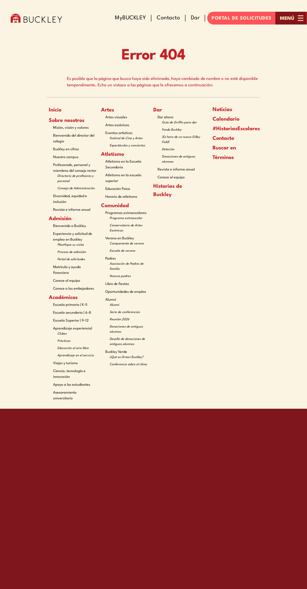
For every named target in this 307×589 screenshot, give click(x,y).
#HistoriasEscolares (230, 128)
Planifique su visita (70, 245)
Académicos (63, 297)
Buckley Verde (116, 352)
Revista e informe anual (71, 210)
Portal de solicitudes (71, 259)
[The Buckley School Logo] (36, 18)
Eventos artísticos (118, 133)
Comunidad (115, 205)
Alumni (110, 300)
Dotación (168, 149)
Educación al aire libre (73, 348)
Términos (220, 157)
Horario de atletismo (121, 197)
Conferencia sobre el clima (128, 364)
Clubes (62, 333)
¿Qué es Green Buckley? (126, 357)
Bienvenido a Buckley (69, 226)
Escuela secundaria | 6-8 (72, 313)
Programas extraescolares (125, 213)
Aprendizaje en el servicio (75, 355)
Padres (110, 258)
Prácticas (63, 341)
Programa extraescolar (126, 218)
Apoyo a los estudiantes (71, 385)
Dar (157, 110)
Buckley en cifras (66, 149)
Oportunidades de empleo (125, 292)
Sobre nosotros (66, 120)
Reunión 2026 (119, 319)
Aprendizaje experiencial (72, 328)
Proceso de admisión (71, 252)
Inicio (55, 110)
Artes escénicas (117, 125)
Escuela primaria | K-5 (70, 305)
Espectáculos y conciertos (127, 145)
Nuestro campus (65, 157)
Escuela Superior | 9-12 (71, 320)
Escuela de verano (122, 251)
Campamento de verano (127, 243)
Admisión (60, 218)
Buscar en (221, 148)
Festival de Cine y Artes (126, 138)
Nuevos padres (120, 276)
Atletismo (112, 154)
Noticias (219, 109)
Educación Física (117, 189)
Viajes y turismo (65, 363)
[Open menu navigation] (291, 18)
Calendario (222, 119)
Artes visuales (116, 117)
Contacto (220, 138)
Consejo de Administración (76, 188)
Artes (107, 110)
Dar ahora (165, 117)
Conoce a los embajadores (73, 288)
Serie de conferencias (125, 312)
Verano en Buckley (119, 238)
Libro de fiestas (117, 284)
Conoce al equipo (66, 281)
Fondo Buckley (171, 129)
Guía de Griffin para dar (179, 122)
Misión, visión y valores (71, 128)
